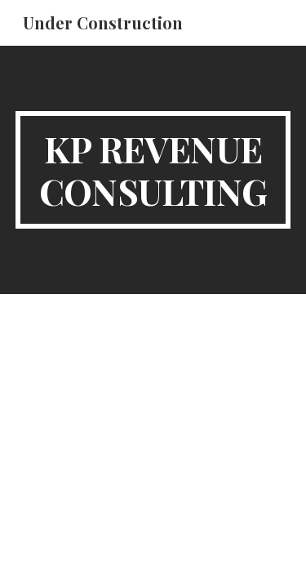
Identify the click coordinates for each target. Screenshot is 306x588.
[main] (153, 170)
